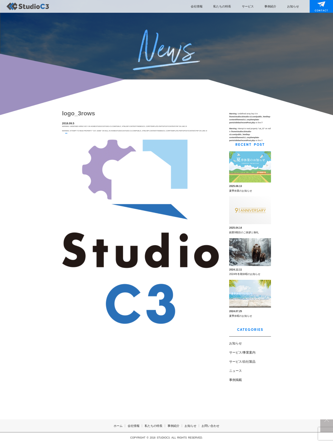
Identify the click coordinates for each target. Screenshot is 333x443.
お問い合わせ (318, 6)
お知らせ (293, 6)
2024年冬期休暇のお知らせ (244, 274)
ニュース (235, 370)
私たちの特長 (222, 6)
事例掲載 (235, 380)
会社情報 (197, 6)
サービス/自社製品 (242, 361)
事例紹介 (270, 6)
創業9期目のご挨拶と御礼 (244, 232)
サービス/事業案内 (242, 352)
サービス (248, 6)
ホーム (118, 425)
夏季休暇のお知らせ (240, 315)
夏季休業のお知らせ (240, 190)
